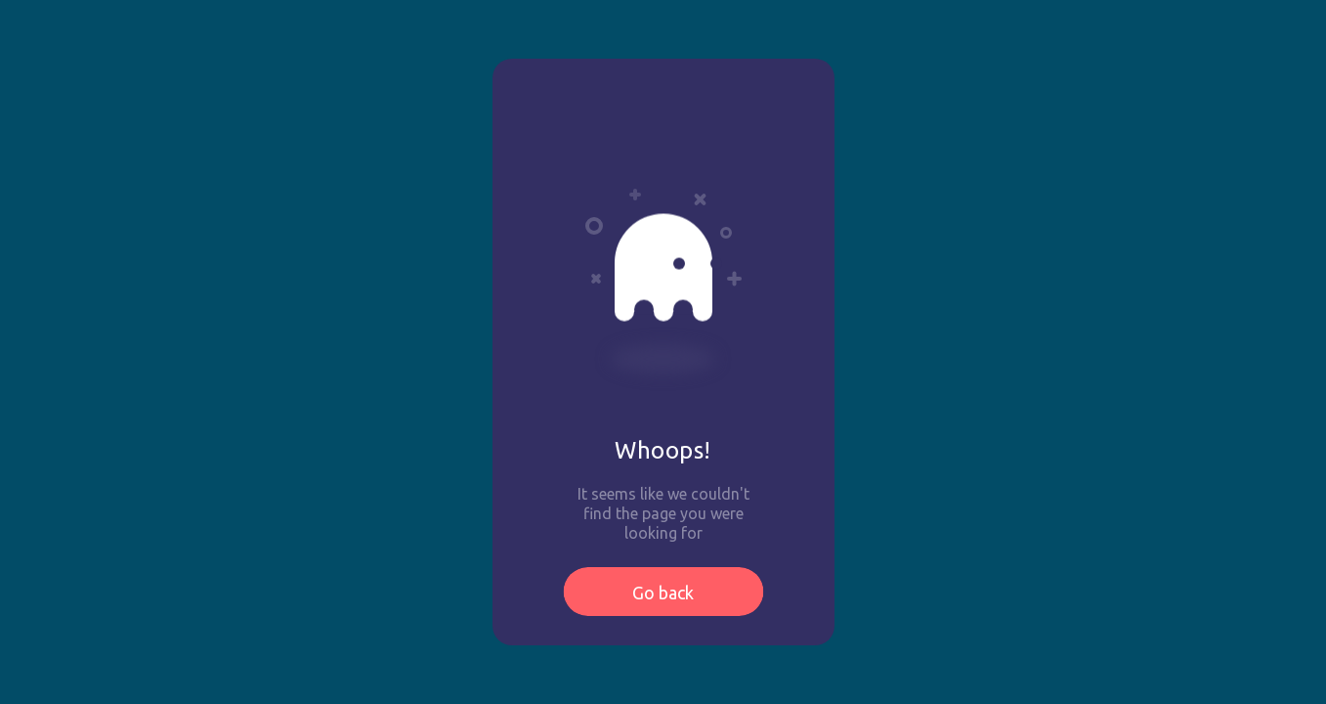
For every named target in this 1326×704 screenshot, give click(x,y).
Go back (663, 592)
